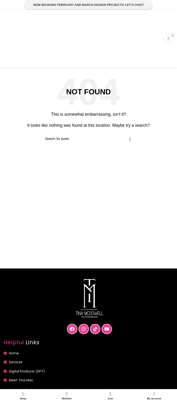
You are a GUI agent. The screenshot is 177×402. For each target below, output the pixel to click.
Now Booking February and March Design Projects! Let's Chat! (88, 5)
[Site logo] (88, 38)
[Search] (89, 138)
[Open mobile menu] (8, 38)
